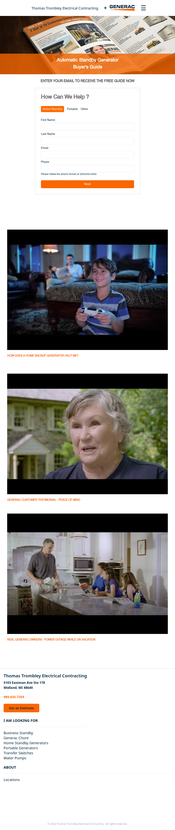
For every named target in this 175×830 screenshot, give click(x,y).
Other (84, 109)
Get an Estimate (21, 708)
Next (87, 184)
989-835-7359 (14, 697)
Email (44, 148)
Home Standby (52, 109)
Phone (45, 162)
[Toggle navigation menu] (143, 7)
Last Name (48, 134)
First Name (48, 120)
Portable (72, 109)
